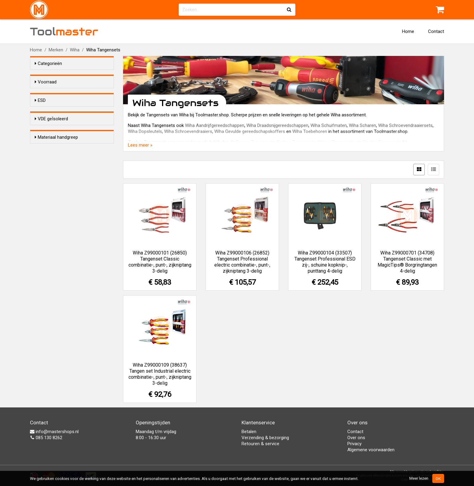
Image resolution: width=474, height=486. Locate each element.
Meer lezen (418, 478)
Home (408, 31)
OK (438, 478)
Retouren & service (260, 443)
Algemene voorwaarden (370, 449)
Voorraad (46, 82)
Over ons (356, 437)
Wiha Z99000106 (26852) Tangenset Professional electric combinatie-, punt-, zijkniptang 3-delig (242, 262)
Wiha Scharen (362, 125)
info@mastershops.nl (54, 431)
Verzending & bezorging (265, 437)
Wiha (75, 50)
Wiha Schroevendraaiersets (405, 125)
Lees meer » (140, 145)
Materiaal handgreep (56, 186)
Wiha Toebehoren (309, 131)
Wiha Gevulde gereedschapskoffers (249, 131)
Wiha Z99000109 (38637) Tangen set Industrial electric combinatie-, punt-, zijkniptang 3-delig (159, 374)
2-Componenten (63, 197)
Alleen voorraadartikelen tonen (74, 93)
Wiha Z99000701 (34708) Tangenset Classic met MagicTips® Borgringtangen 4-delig (407, 262)
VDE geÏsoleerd (51, 148)
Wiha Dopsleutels (145, 131)
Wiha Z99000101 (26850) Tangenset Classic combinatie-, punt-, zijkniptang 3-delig (159, 262)
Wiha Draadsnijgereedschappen (277, 125)
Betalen (249, 431)
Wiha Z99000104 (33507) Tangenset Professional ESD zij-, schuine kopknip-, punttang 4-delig (325, 262)
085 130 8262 (46, 437)
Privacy (354, 443)
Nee (51, 130)
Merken (56, 50)
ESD (40, 111)
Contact (436, 31)
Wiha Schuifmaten (328, 125)
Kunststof (57, 205)
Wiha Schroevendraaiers (188, 131)
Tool (64, 31)
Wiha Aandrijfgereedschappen (214, 125)
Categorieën (48, 63)
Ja (49, 122)
